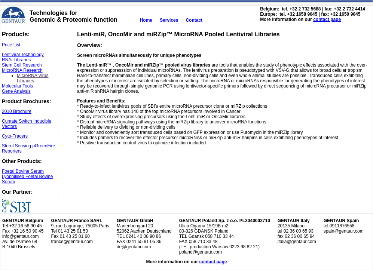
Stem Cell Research (22, 65)
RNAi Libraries (16, 59)
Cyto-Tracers (15, 136)
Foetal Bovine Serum (23, 171)
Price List (11, 44)
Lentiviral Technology (23, 54)
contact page (327, 19)
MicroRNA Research (22, 70)
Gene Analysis (16, 91)
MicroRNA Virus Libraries (32, 78)
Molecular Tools (17, 86)
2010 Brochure (16, 111)
